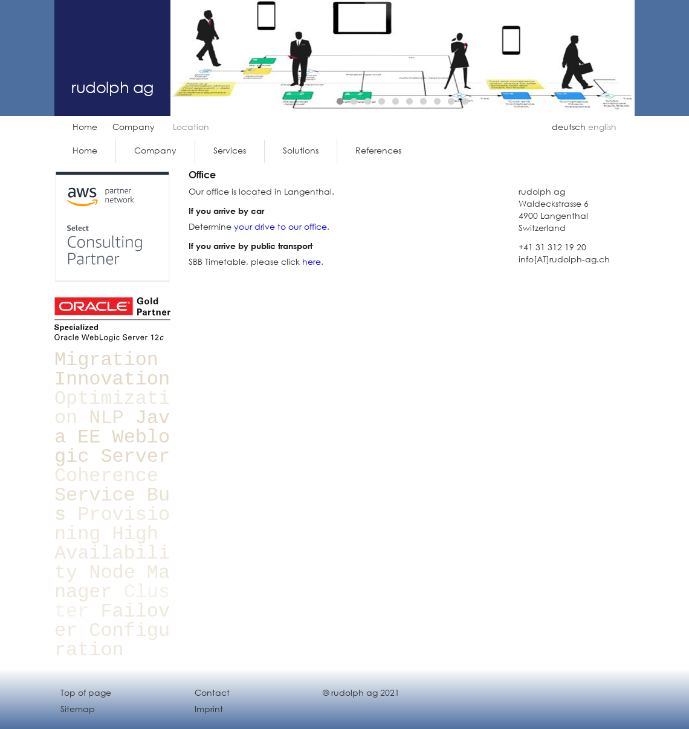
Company (133, 127)
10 (465, 101)
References (378, 150)
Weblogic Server (112, 447)
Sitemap (77, 709)
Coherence (106, 476)
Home (85, 127)
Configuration (112, 640)
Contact (212, 692)
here (311, 261)
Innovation (112, 379)
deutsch (569, 127)
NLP (106, 418)
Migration (106, 360)
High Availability (112, 553)
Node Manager (112, 582)
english (602, 127)
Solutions (301, 150)
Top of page (85, 692)
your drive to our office (280, 226)
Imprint (209, 709)
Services (229, 150)
